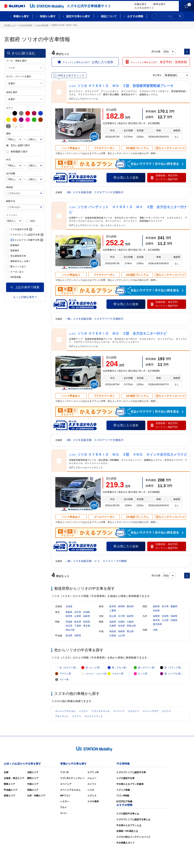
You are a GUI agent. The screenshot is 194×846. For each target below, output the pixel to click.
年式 (8, 160)
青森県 (69, 612)
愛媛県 (174, 606)
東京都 (86, 626)
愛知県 (130, 606)
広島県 (112, 635)
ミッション (11, 215)
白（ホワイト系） (68, 668)
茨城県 (69, 622)
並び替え (156, 75)
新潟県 (69, 635)
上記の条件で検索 (25, 287)
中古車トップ (10, 25)
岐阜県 (112, 606)
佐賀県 (165, 616)
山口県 (121, 635)
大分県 (165, 620)
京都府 (121, 622)
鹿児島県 (157, 624)
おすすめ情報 (135, 16)
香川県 (165, 606)
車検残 (9, 187)
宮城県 (86, 612)
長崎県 (174, 616)
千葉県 (77, 626)
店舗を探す (140, 4)
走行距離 (10, 173)
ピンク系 (142, 674)
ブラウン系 (65, 674)
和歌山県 (131, 626)
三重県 (112, 610)
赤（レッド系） (94, 668)
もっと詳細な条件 (25, 296)
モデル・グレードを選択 (18, 76)
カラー (9, 108)
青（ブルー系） (120, 668)
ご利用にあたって (146, 837)
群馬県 (86, 622)
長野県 (77, 635)
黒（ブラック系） (173, 668)
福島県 (86, 616)
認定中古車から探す (78, 16)
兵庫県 (112, 626)
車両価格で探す (17, 151)
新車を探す (159, 4)
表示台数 (155, 51)
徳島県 (156, 606)
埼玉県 (69, 626)
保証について (109, 16)
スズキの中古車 (25, 25)
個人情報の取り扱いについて (175, 837)
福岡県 (156, 616)
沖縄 (155, 630)
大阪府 (130, 622)
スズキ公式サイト (144, 7)
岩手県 (77, 612)
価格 (8, 133)
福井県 (130, 616)
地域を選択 (11, 92)
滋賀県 (112, 622)
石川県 (121, 616)
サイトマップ (126, 837)
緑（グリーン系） (147, 668)
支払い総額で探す (18, 145)
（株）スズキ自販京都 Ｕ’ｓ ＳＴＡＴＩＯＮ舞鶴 (96, 560)
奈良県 (121, 626)
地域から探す (48, 16)
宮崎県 (174, 620)
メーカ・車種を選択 (16, 61)
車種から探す (21, 16)
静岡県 (121, 606)
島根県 (121, 631)
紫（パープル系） (173, 674)
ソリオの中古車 (41, 25)
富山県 (112, 616)
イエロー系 (117, 674)
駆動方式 (10, 201)
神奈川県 (70, 630)
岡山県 (130, 631)
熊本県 (156, 620)
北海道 (69, 606)
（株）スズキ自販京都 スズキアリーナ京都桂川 (94, 192)
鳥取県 (112, 631)
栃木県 (77, 622)
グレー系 (64, 680)
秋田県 (69, 616)
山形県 (77, 616)
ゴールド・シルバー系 (96, 674)
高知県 (156, 610)
